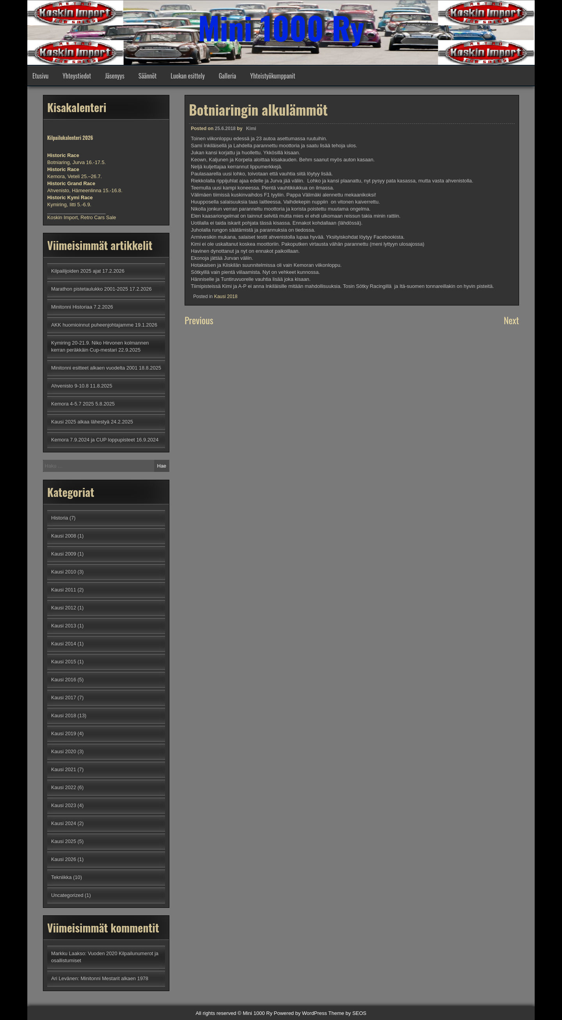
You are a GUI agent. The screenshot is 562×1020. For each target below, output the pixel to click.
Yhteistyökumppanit (272, 75)
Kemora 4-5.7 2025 (72, 404)
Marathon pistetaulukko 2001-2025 (89, 289)
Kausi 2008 (63, 536)
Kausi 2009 (63, 554)
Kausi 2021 (63, 769)
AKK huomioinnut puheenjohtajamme (92, 325)
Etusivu (40, 75)
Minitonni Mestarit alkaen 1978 (114, 978)
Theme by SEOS (347, 1013)
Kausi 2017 (63, 697)
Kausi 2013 (63, 626)
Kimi (251, 128)
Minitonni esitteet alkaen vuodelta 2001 (94, 368)
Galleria (227, 75)
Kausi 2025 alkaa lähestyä (80, 422)
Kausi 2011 (63, 590)
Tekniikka (61, 877)
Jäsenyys (114, 75)
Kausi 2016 (63, 679)
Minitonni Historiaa (71, 307)
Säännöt (148, 75)
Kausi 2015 (63, 662)
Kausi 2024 (63, 823)
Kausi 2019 (63, 733)
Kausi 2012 (63, 608)
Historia (59, 518)
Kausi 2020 (63, 751)
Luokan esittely (188, 75)
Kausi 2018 (225, 296)
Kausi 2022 (63, 787)
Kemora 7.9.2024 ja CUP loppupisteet (93, 440)
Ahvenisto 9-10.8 (70, 386)
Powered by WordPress (300, 1013)
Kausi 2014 (63, 644)
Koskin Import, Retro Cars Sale (81, 217)
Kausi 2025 (63, 841)
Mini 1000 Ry (281, 27)
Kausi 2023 (63, 805)
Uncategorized (67, 895)
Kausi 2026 (63, 859)
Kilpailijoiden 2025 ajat (76, 271)
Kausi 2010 (63, 572)
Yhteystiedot (76, 75)
